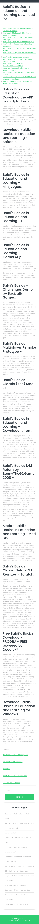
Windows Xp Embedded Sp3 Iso (15, 755)
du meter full (10, 833)
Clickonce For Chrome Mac (16, 904)
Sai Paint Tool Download (12, 762)
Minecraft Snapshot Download (18, 857)
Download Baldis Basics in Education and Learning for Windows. (17, 82)
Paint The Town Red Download (15, 776)
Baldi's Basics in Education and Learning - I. (18, 42)
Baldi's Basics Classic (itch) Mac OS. (15, 57)
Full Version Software (11, 783)
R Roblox (6, 769)
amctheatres (10, 861)
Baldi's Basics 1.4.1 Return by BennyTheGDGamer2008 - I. (13, 65)
